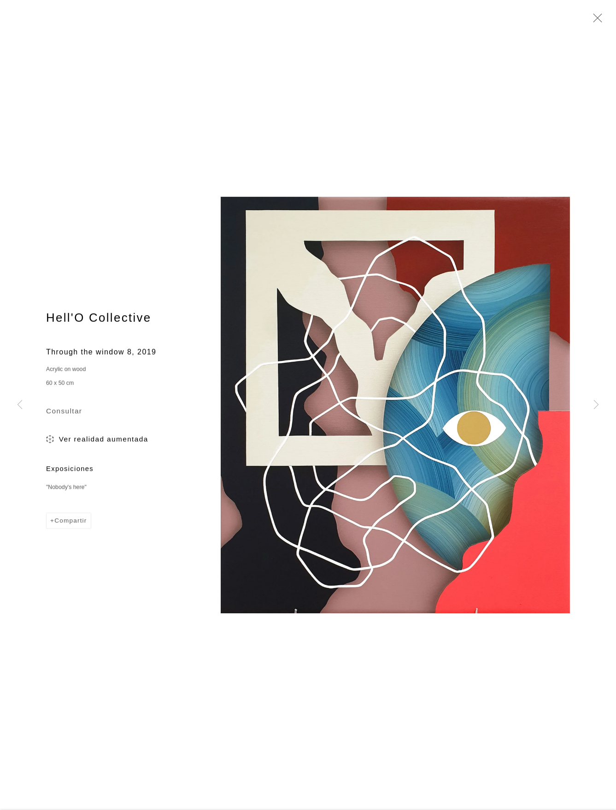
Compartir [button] (70, 522)
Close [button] (595, 21)
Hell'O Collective (98, 318)
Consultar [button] (64, 413)
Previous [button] (20, 405)
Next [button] (596, 405)
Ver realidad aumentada (97, 441)
